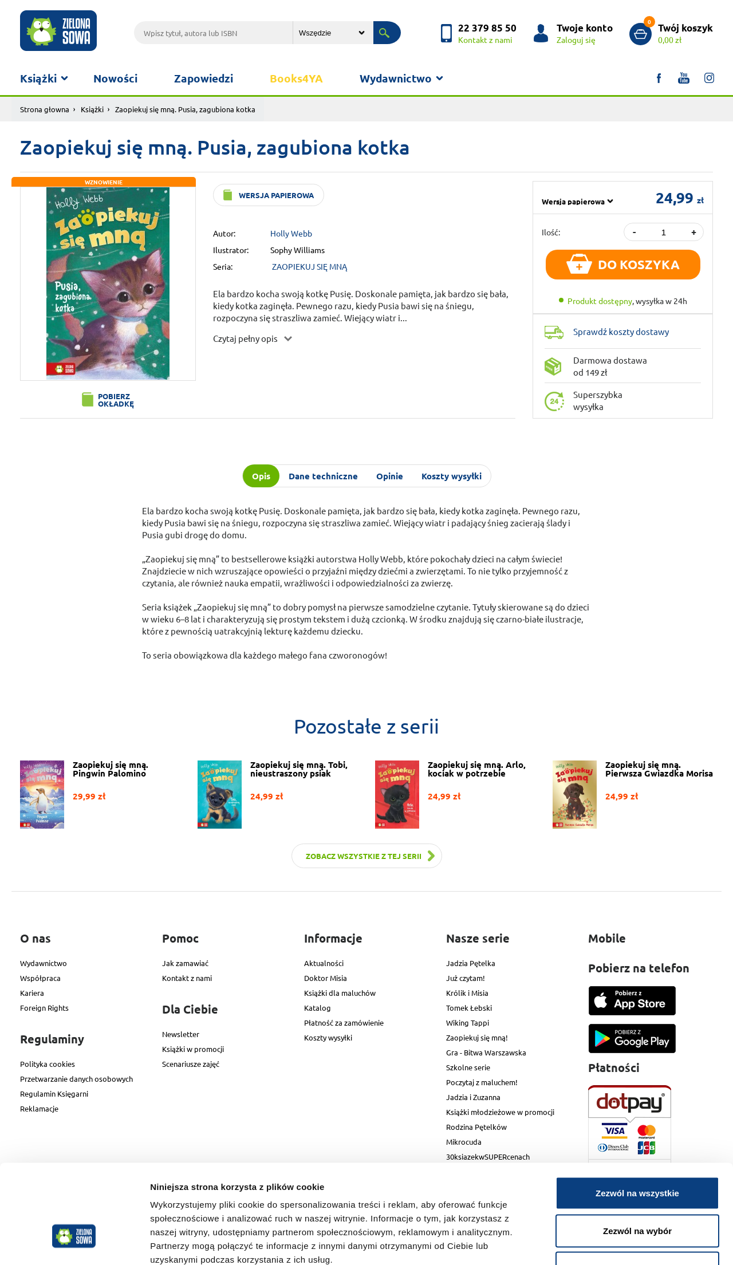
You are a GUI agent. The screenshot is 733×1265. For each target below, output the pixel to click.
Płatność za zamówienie (344, 1022)
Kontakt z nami (187, 978)
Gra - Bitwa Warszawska (486, 1052)
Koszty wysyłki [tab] (451, 476)
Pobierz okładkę (116, 399)
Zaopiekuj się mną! (477, 1037)
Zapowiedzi (203, 78)
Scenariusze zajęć (190, 1064)
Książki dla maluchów (340, 993)
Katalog (317, 1007)
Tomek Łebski (469, 1007)
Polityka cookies (47, 1064)
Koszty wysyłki (328, 1037)
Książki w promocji (193, 1049)
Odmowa (637, 1190)
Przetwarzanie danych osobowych (76, 1078)
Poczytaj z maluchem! (482, 1082)
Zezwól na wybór (637, 1152)
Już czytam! (465, 978)
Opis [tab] (261, 476)
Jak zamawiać (185, 963)
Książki (38, 78)
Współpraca (40, 978)
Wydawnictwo (396, 78)
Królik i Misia (467, 993)
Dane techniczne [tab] (323, 476)
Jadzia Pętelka (470, 963)
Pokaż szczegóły (611, 1242)
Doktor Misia (325, 978)
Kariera (32, 993)
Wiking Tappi (467, 1022)
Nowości (115, 78)
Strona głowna (44, 109)
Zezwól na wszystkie (637, 1115)
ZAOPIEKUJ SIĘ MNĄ (309, 266)
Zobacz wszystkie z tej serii (363, 856)
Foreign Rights (44, 1007)
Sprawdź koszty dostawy (621, 331)
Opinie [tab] (389, 476)
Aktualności (324, 963)
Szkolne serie (468, 1067)
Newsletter (180, 1034)
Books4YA (296, 78)
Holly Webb (291, 233)
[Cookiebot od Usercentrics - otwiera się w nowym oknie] (74, 1242)
